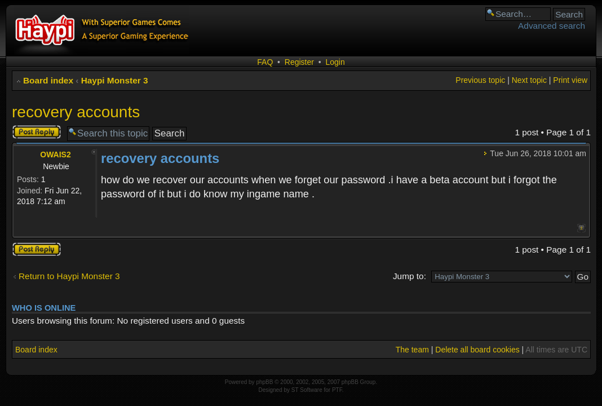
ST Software (306, 390)
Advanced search (551, 25)
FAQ (265, 62)
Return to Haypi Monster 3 (69, 276)
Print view (570, 80)
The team (412, 349)
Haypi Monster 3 (114, 80)
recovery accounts (76, 112)
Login (334, 62)
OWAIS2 (55, 154)
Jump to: (409, 276)
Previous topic (480, 80)
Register (299, 62)
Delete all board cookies (477, 349)
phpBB (264, 382)
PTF (337, 390)
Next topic (529, 80)
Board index (48, 80)
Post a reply (36, 132)
